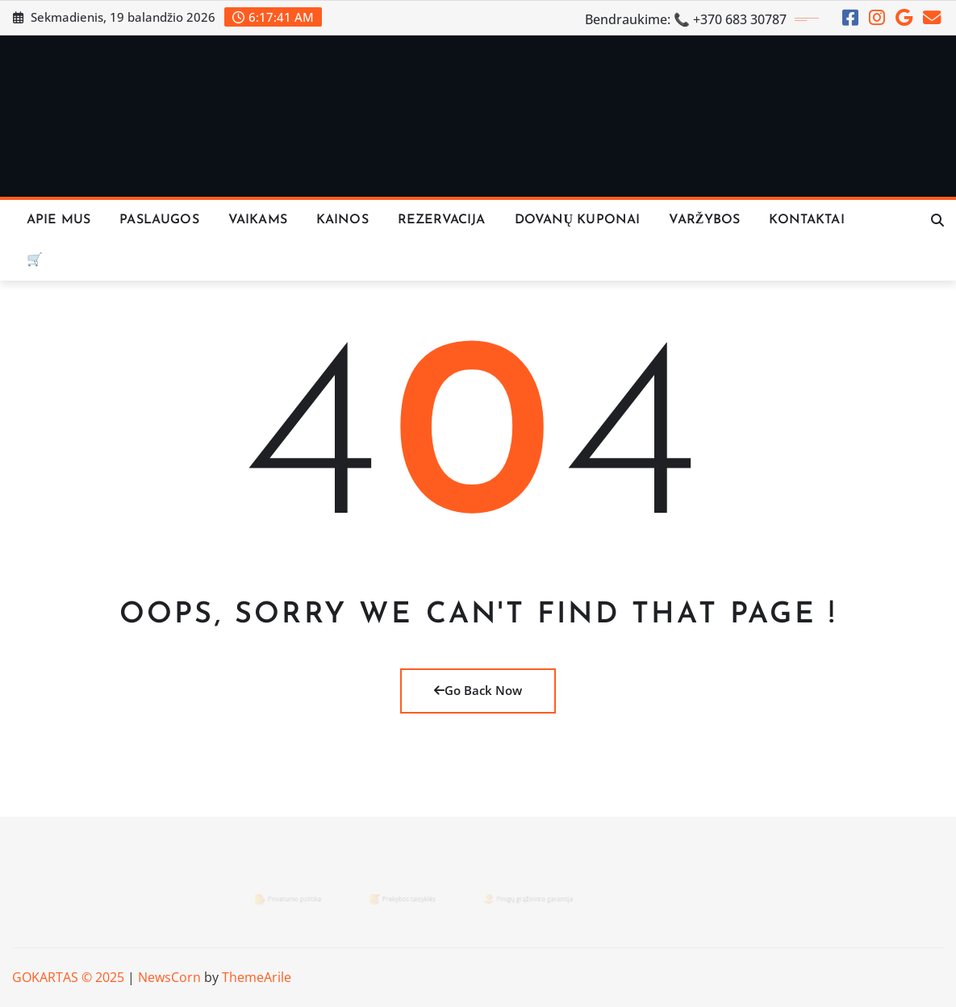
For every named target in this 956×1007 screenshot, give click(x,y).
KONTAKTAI (806, 220)
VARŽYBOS (704, 220)
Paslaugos (158, 220)
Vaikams (257, 220)
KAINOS (342, 220)
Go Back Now (478, 690)
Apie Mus (58, 220)
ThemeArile (256, 977)
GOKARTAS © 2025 (68, 977)
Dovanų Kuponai (578, 220)
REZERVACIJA (442, 220)
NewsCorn (169, 977)
